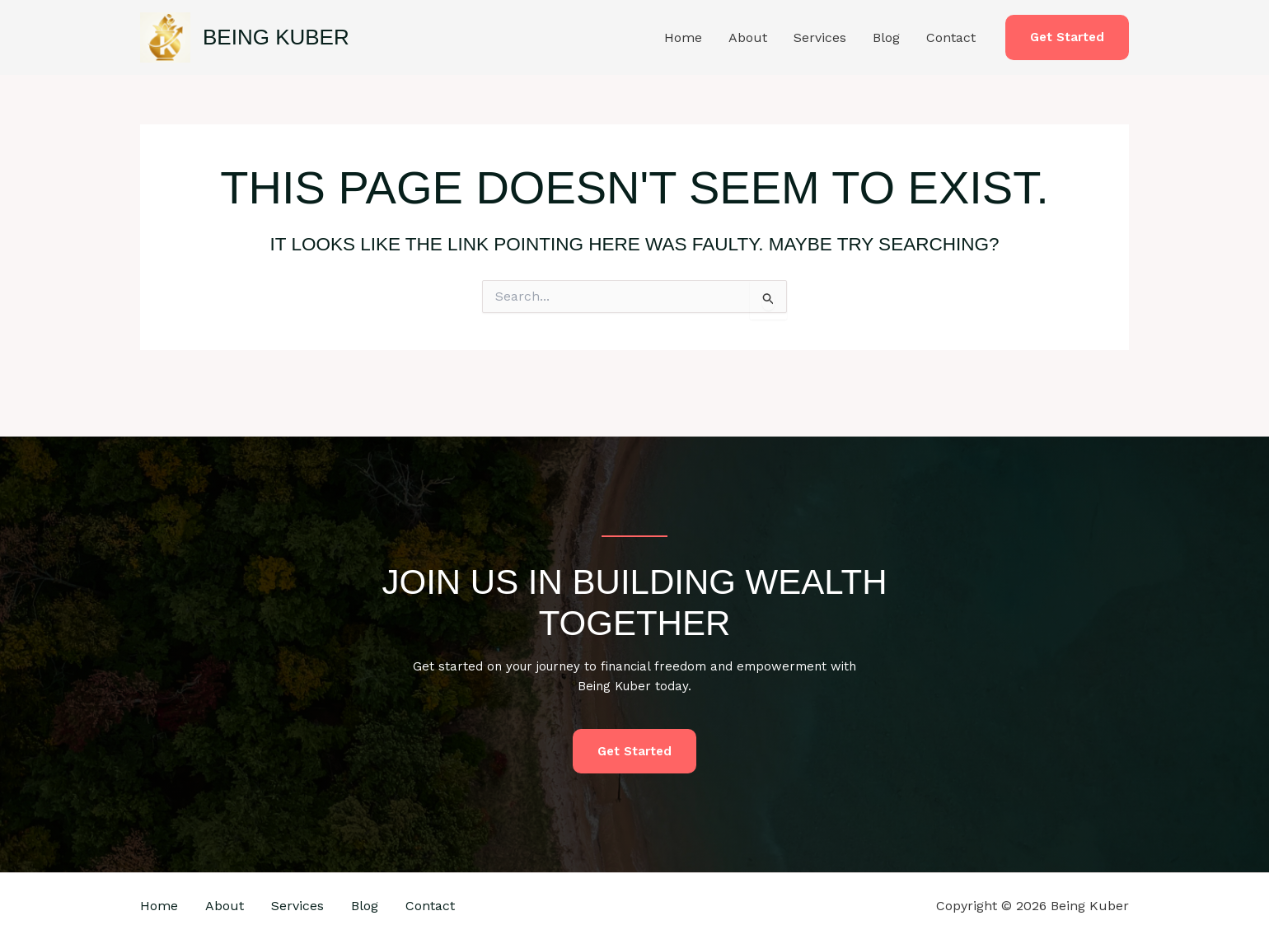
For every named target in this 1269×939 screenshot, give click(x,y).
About (747, 37)
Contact (951, 37)
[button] (1067, 37)
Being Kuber (276, 37)
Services (820, 37)
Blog (886, 37)
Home (683, 37)
